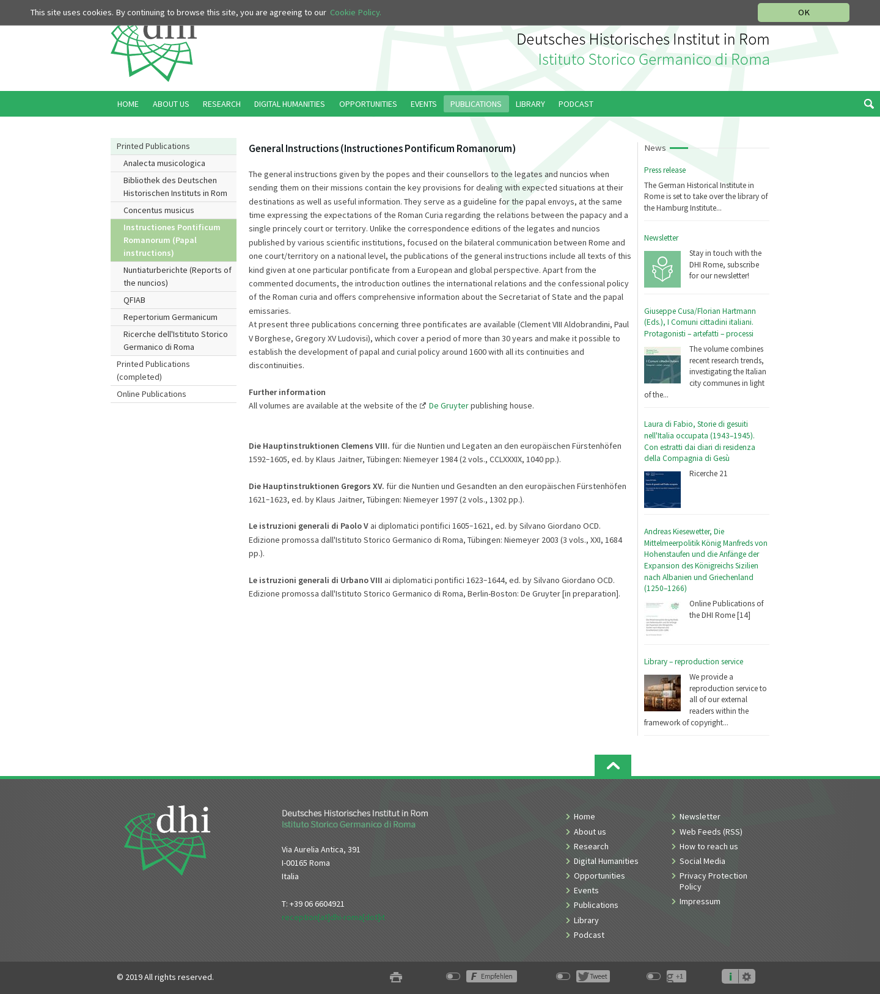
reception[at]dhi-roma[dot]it (333, 917)
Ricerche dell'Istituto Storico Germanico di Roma (175, 340)
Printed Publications (153, 145)
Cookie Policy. (355, 12)
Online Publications (151, 393)
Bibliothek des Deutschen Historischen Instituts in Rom (175, 186)
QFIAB (134, 299)
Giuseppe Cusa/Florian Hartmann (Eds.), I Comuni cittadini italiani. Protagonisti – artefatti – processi (700, 322)
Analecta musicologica (164, 163)
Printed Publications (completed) (153, 370)
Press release (665, 170)
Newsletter (661, 238)
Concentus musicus (158, 210)
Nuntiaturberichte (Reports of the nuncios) (177, 276)
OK (804, 12)
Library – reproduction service (693, 661)
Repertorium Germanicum (170, 316)
